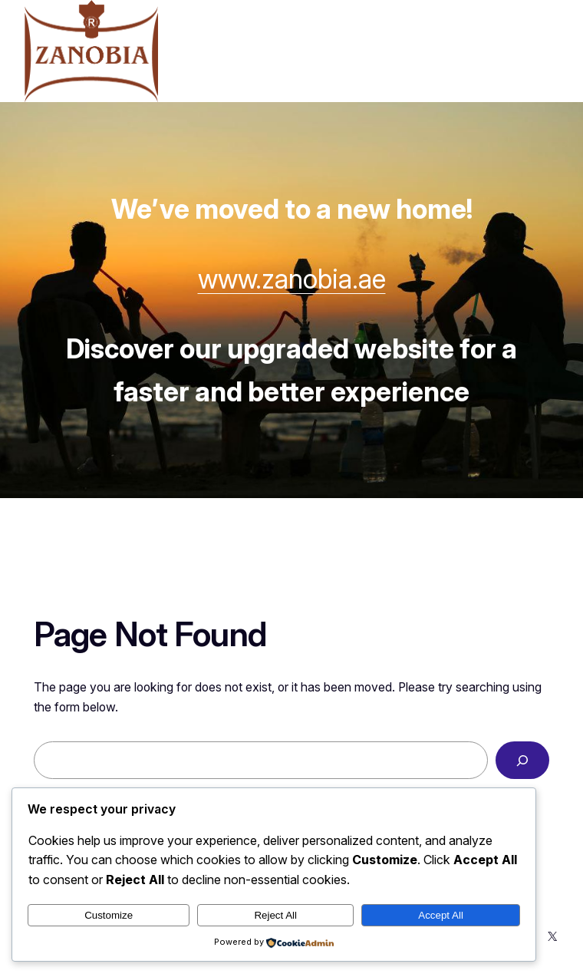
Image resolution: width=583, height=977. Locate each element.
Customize (108, 915)
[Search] (522, 760)
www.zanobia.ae (292, 278)
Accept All (440, 915)
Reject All (275, 915)
